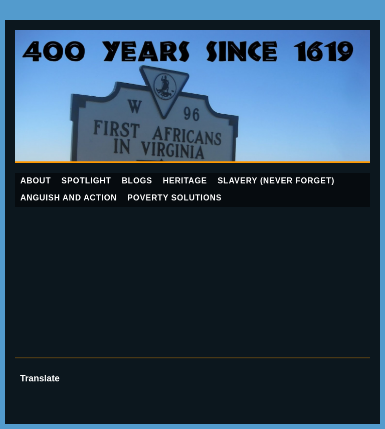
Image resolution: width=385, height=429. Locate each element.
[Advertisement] (192, 282)
